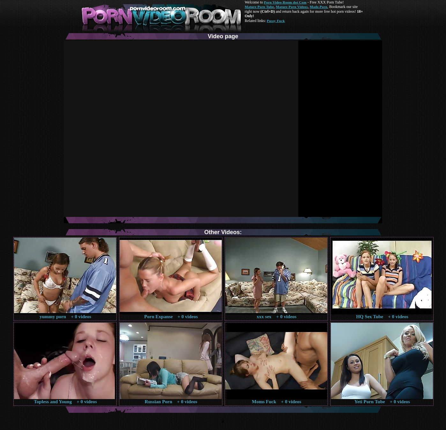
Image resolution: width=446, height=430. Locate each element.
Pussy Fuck (276, 21)
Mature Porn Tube (259, 7)
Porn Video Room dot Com (285, 2)
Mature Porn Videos (292, 7)
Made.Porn (318, 7)
